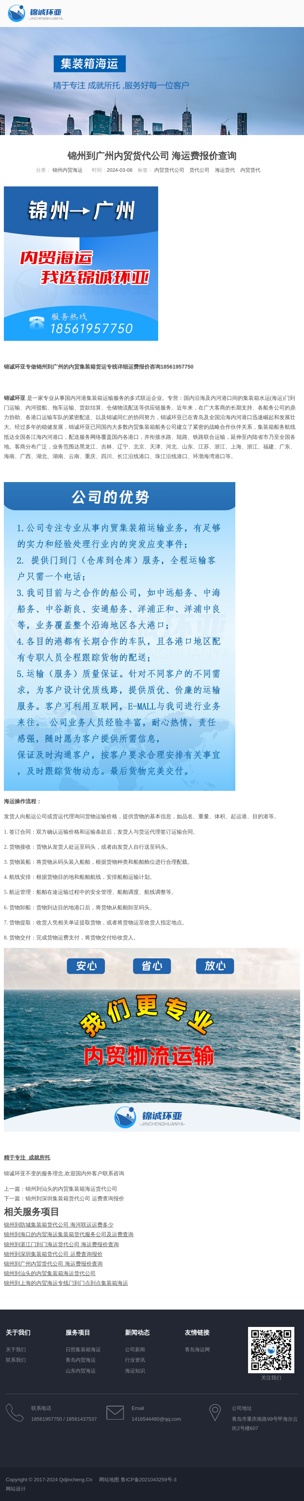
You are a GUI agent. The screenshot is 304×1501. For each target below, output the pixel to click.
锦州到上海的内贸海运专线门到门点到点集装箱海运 (66, 1283)
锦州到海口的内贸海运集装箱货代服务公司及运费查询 (68, 1234)
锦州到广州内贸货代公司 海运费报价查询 (53, 1264)
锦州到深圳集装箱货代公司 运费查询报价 (74, 1198)
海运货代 (225, 170)
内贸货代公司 (169, 170)
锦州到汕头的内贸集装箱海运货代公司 (71, 1189)
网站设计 (16, 1489)
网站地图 (109, 1479)
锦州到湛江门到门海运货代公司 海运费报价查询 (61, 1244)
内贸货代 (250, 170)
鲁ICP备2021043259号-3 (149, 1479)
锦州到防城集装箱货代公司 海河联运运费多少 (58, 1225)
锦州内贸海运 (67, 170)
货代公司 (199, 170)
